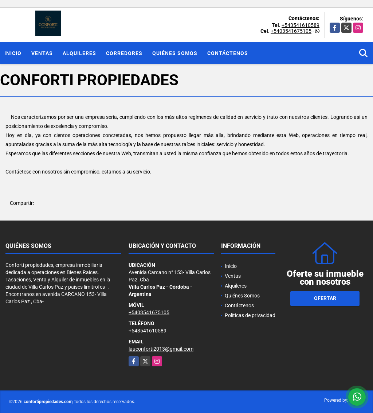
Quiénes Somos (174, 53)
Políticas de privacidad (250, 315)
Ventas (42, 53)
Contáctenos (227, 53)
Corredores (124, 53)
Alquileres (79, 53)
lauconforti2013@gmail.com (161, 349)
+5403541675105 (291, 31)
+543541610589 (300, 25)
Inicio (12, 53)
